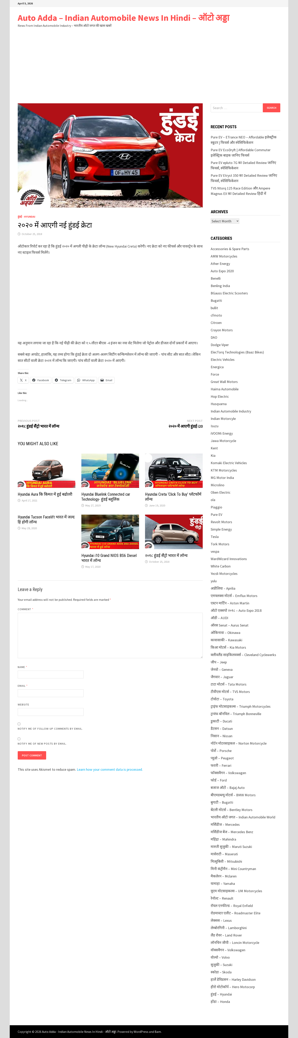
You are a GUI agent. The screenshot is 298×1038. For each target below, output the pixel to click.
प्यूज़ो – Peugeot (222, 758)
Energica (217, 367)
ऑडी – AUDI (219, 618)
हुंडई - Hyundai (26, 216)
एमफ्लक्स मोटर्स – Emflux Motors (234, 595)
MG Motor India (222, 477)
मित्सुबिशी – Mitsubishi (226, 861)
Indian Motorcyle (223, 418)
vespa (215, 551)
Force (215, 374)
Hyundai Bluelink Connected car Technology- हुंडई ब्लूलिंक (105, 497)
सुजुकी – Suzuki (221, 964)
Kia (213, 455)
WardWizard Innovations (229, 558)
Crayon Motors (222, 330)
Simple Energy (221, 529)
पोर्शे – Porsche (221, 750)
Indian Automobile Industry (231, 411)
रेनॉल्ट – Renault (222, 898)
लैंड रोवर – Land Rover (226, 935)
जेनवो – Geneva (222, 669)
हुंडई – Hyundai (221, 994)
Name (22, 667)
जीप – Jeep (219, 662)
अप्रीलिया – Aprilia (223, 588)
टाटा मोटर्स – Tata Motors (228, 684)
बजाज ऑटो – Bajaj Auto (228, 787)
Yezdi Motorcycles (224, 573)
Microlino (217, 485)
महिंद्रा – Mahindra (223, 839)
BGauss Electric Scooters (229, 293)
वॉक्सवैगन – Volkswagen (228, 950)
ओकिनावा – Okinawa (225, 632)
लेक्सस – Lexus (221, 920)
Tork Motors (220, 544)
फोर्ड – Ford (219, 780)
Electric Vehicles (223, 359)
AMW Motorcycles (224, 256)
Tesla (215, 536)
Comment (25, 609)
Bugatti (216, 300)
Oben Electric (220, 492)
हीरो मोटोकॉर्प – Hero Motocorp (233, 987)
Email (23, 686)
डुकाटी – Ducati (221, 721)
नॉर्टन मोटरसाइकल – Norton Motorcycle (239, 743)
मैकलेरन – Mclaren (224, 876)
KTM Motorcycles (224, 470)
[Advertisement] (149, 73)
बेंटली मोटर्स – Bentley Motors (231, 809)
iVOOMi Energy (222, 433)
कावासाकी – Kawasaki (226, 640)
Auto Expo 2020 (222, 271)
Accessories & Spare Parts (230, 249)
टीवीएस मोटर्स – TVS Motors (230, 691)
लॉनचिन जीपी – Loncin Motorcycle (235, 942)
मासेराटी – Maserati (224, 854)
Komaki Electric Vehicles (229, 463)
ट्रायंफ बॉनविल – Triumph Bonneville (236, 713)
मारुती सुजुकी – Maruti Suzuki (231, 846)
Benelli (216, 278)
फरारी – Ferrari (221, 765)
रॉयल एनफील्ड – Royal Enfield (232, 905)
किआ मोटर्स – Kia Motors (228, 647)
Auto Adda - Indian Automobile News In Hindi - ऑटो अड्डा (79, 1032)
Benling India (220, 285)
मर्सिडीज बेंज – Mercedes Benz (232, 832)
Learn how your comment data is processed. (110, 769)
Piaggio (216, 507)
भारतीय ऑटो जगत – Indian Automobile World (243, 817)
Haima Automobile (225, 389)
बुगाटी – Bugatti (222, 802)
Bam (158, 1032)
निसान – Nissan (221, 736)
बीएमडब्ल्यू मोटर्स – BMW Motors (233, 795)
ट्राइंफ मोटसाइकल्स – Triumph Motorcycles (241, 706)
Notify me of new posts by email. (42, 743)
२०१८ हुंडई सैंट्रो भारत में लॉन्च (166, 555)
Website (23, 704)
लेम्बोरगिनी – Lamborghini (229, 928)
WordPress (141, 1032)
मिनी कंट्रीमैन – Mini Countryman (233, 868)
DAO (214, 337)
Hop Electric (220, 396)
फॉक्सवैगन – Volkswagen (228, 773)
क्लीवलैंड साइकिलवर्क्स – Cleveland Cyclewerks (243, 654)
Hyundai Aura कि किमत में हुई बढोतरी (45, 494)
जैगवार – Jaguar (222, 677)
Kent (214, 448)
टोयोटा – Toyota (222, 699)
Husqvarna (219, 404)
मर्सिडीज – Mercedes (225, 824)
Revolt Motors (221, 522)
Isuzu (214, 426)
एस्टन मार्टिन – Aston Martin (230, 603)
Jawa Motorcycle (223, 440)
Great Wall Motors (224, 381)
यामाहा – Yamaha (223, 883)
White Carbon (221, 566)
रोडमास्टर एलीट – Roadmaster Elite (235, 913)
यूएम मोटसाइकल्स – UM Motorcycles (236, 891)
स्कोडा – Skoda (221, 972)
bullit (214, 308)
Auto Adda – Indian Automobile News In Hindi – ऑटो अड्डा (123, 17)
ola (213, 499)
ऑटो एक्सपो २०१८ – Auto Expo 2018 (236, 610)
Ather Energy (220, 263)
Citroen (216, 322)
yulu (214, 581)
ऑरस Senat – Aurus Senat (229, 625)
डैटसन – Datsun (222, 728)
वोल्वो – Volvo (220, 957)
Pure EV (216, 514)
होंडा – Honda (220, 1001)
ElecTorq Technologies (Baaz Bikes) (237, 352)
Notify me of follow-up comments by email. (50, 728)
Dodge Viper (220, 344)
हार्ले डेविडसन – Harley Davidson (233, 979)
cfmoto (216, 315)
